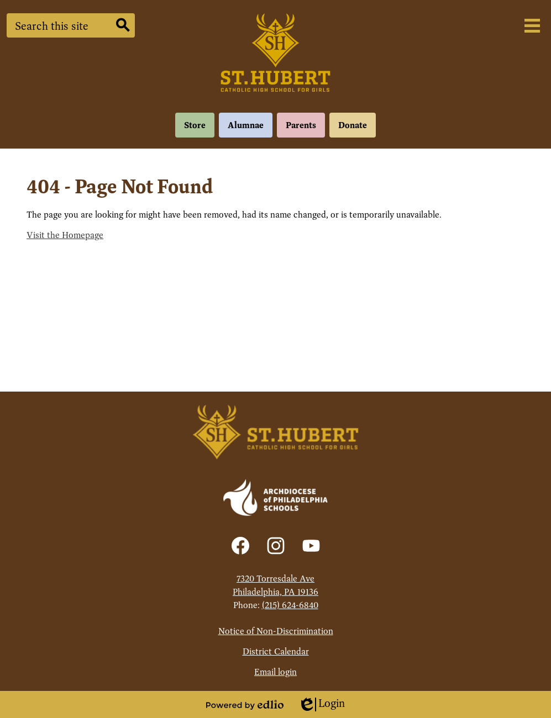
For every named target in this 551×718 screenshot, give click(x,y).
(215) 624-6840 (290, 605)
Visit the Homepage (65, 235)
